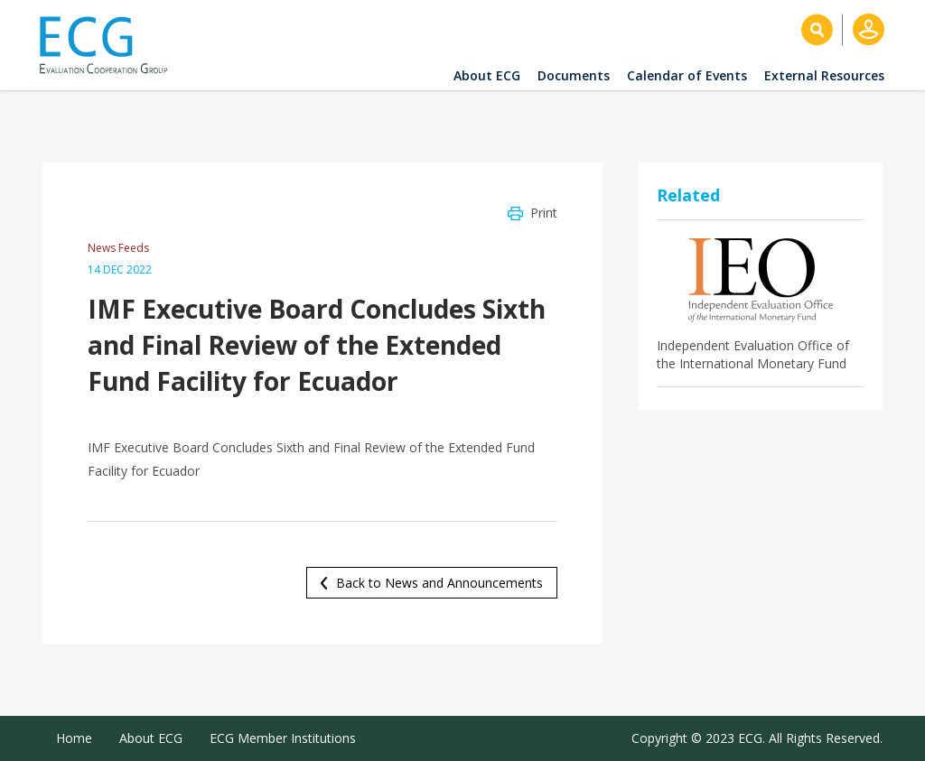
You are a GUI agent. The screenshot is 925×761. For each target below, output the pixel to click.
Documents (573, 75)
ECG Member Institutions (283, 738)
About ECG (486, 75)
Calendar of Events (687, 75)
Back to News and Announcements (439, 582)
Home (74, 738)
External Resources (824, 75)
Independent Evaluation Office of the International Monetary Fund (753, 354)
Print (543, 212)
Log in (868, 29)
